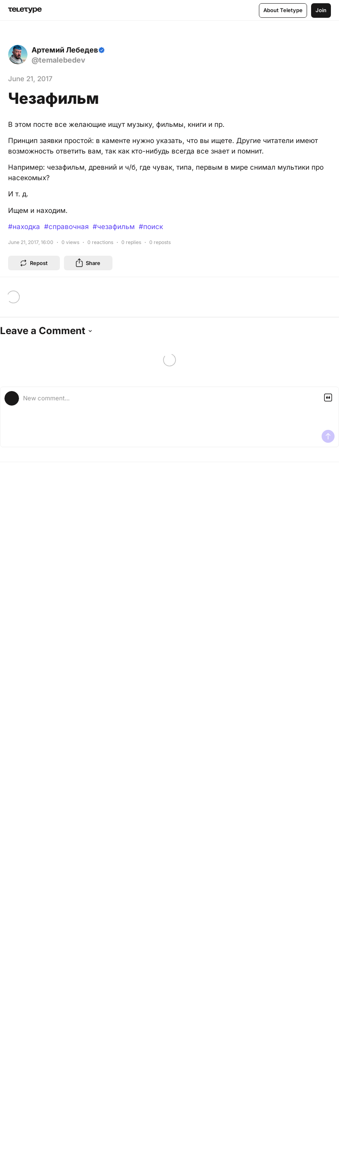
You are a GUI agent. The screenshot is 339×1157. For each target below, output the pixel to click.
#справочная (66, 227)
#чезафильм (114, 227)
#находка (24, 227)
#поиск (151, 227)
